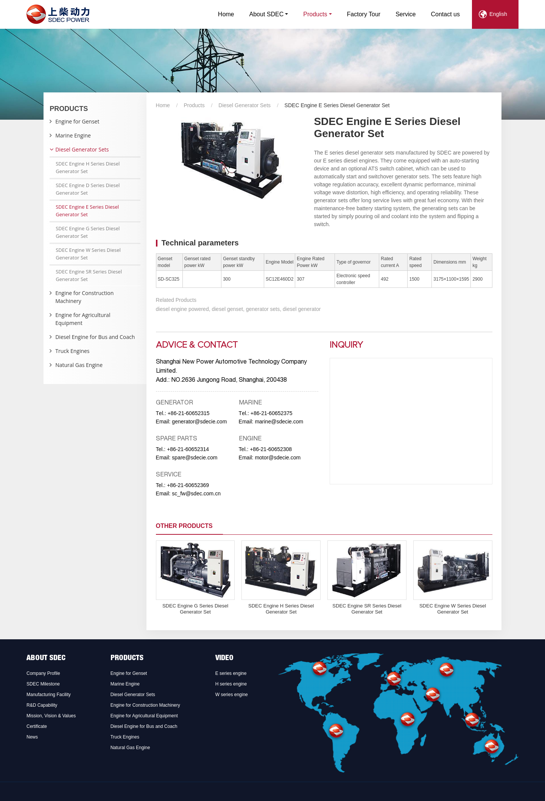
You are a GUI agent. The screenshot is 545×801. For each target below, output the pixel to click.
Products (194, 105)
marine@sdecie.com (279, 421)
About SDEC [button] (266, 14)
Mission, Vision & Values (51, 715)
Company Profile (43, 673)
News (32, 737)
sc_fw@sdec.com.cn (196, 493)
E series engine (231, 673)
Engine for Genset (77, 121)
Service (406, 14)
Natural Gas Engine (79, 364)
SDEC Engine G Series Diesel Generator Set (195, 609)
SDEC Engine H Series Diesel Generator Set (281, 609)
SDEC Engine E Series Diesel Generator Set (87, 210)
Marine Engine (73, 135)
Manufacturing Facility (48, 694)
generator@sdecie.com (199, 421)
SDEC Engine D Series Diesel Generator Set (88, 189)
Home (226, 14)
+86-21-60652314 (188, 449)
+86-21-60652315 (189, 413)
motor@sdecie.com (278, 457)
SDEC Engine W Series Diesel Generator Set (452, 609)
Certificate (36, 726)
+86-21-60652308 (271, 449)
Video (224, 658)
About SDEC (45, 658)
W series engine (231, 694)
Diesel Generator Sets (244, 105)
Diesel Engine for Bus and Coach (95, 336)
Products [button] (315, 14)
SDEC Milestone (43, 684)
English (498, 14)
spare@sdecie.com (194, 457)
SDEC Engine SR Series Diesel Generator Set (366, 609)
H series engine (231, 684)
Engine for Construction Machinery (84, 296)
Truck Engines (72, 350)
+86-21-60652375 (272, 413)
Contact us (445, 14)
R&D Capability (41, 705)
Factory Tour (364, 14)
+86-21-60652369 (188, 485)
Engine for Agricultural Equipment (82, 318)
